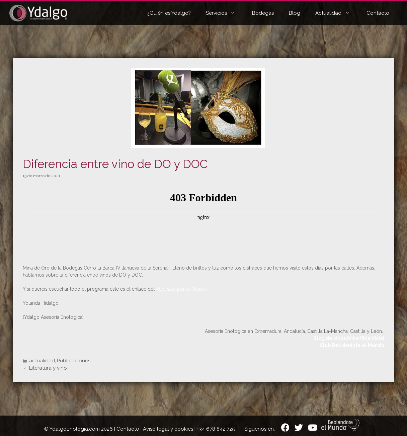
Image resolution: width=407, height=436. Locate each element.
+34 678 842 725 (216, 429)
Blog (294, 13)
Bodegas (263, 13)
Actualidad (337, 13)
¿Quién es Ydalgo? (169, 13)
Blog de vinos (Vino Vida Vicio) (348, 338)
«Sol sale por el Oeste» (181, 289)
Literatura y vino (48, 368)
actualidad (42, 361)
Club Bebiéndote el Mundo (352, 345)
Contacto (378, 13)
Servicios (225, 13)
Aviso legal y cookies (168, 429)
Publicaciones (73, 361)
